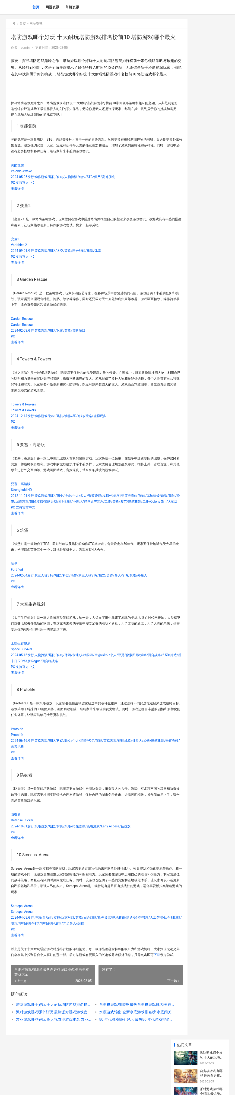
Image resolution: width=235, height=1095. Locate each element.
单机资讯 (72, 7)
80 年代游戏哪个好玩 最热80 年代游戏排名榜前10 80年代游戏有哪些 (121, 1051)
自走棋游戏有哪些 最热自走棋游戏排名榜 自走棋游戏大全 (121, 1036)
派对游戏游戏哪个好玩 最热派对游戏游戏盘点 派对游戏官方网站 (48, 1044)
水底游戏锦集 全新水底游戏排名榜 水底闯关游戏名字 (121, 1044)
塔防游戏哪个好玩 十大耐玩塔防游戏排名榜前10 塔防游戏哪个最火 (48, 1036)
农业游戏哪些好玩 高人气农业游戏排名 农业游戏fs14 (48, 1051)
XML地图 (101, 1087)
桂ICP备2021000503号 (80, 1087)
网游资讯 (52, 7)
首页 (35, 7)
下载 (27, 987)
